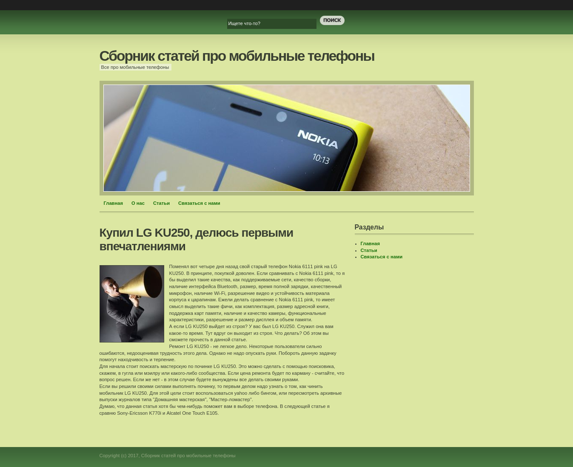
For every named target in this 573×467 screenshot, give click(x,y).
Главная (113, 203)
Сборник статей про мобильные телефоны (237, 56)
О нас (138, 203)
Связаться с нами (199, 203)
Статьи (161, 203)
